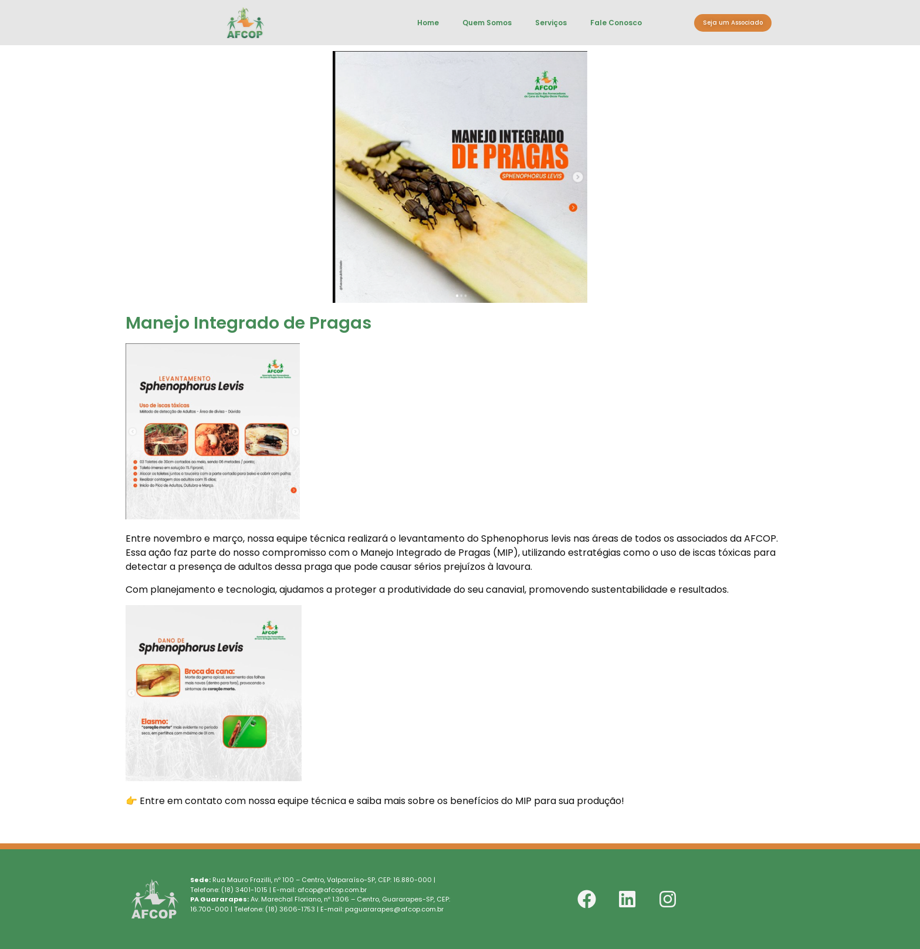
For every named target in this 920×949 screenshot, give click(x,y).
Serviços (551, 23)
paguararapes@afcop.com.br (394, 909)
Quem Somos (487, 23)
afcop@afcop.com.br (332, 889)
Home (428, 23)
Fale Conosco (616, 23)
